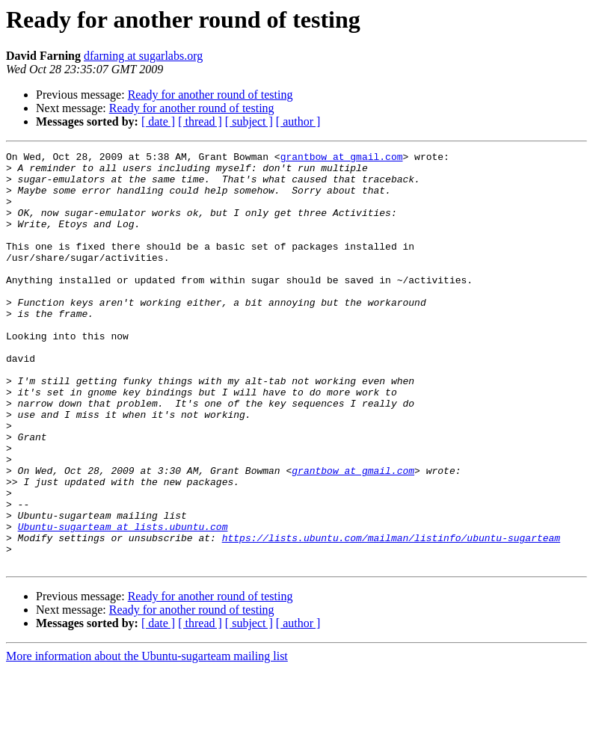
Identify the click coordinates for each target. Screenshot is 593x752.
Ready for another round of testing (210, 94)
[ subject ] (249, 121)
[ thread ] (200, 121)
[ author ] (298, 121)
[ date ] (158, 121)
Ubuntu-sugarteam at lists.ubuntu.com (123, 602)
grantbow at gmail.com (341, 158)
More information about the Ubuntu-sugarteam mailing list (147, 739)
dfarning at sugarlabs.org (143, 55)
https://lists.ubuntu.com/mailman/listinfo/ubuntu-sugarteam (391, 616)
